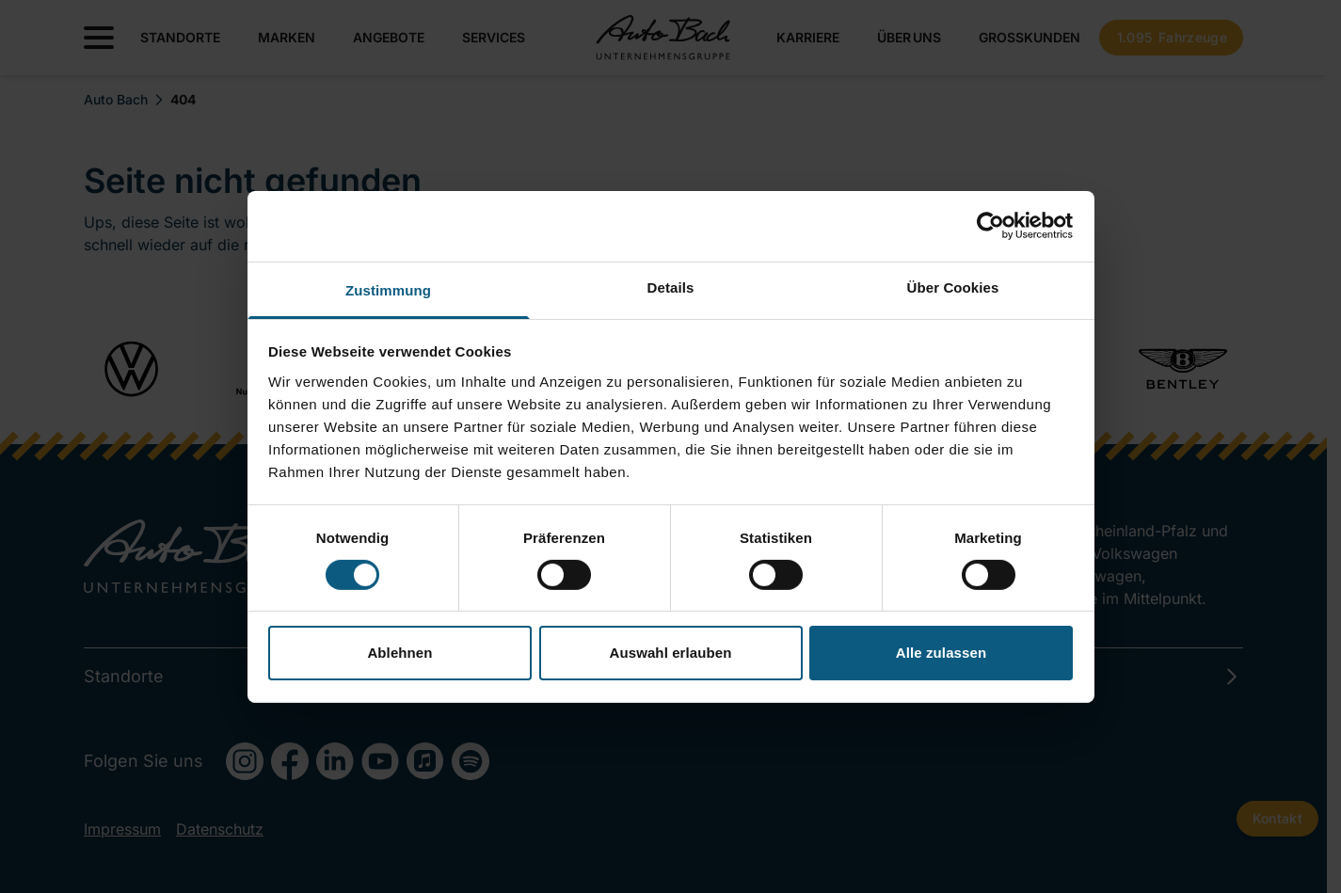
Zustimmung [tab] (388, 289)
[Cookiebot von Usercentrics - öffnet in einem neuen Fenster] (990, 226)
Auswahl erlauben (671, 653)
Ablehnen (399, 653)
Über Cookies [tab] (953, 287)
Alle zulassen (941, 653)
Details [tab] (670, 287)
